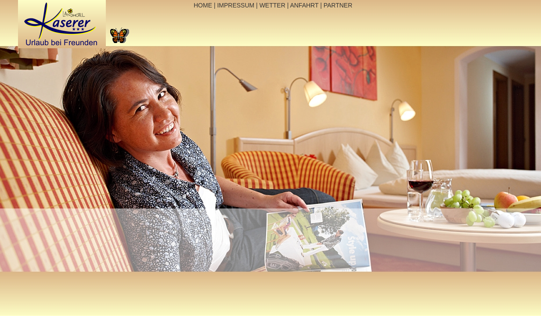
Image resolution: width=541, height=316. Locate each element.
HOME (203, 5)
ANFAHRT (304, 5)
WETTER (272, 5)
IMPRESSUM (236, 5)
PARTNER (338, 5)
